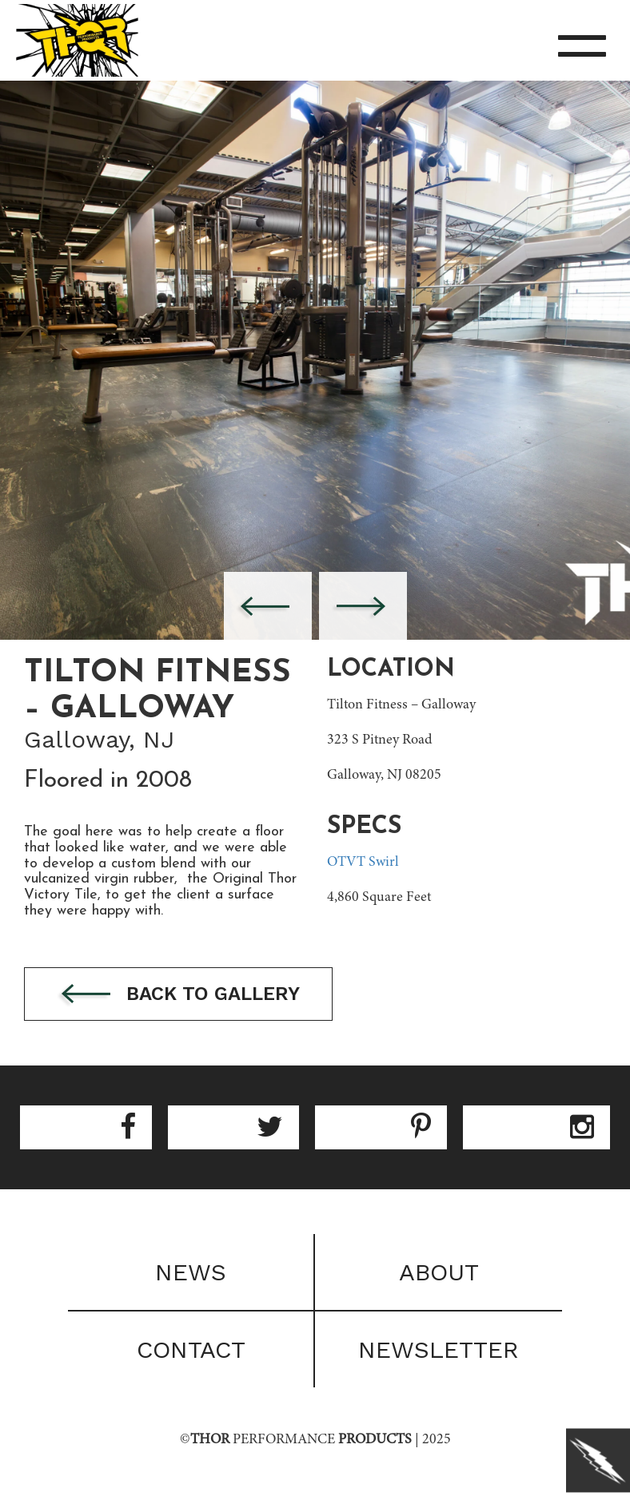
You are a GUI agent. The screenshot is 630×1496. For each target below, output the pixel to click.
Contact (191, 1349)
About (439, 1272)
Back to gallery (178, 994)
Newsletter (438, 1349)
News (190, 1272)
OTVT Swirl (363, 862)
